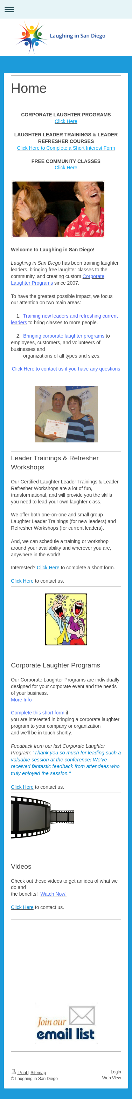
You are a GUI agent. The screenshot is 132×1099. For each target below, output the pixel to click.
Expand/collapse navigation (66, 9)
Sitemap (38, 1072)
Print (19, 1072)
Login (116, 1072)
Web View (111, 1078)
